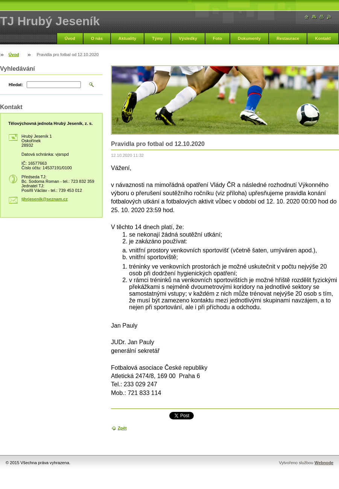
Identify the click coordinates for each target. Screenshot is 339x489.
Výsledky (188, 38)
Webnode (324, 462)
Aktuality (127, 38)
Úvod (70, 38)
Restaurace (288, 38)
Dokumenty (249, 38)
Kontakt (323, 38)
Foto (217, 38)
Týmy (157, 38)
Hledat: (16, 84)
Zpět (122, 428)
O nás (97, 38)
